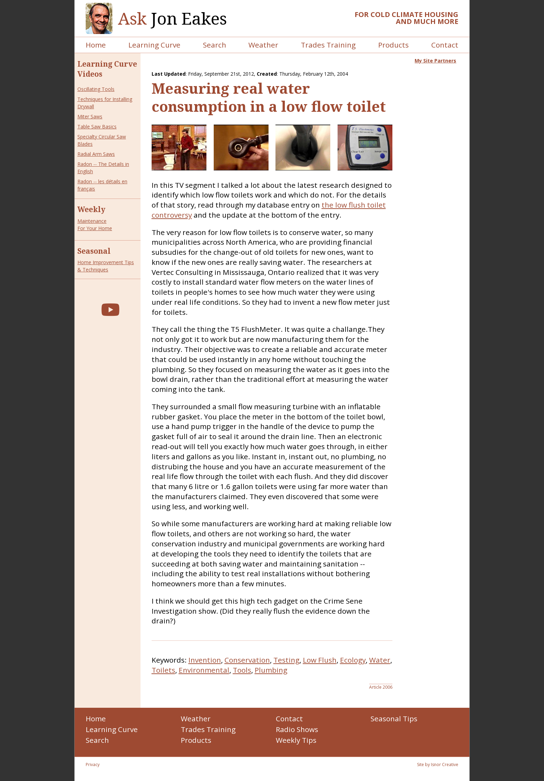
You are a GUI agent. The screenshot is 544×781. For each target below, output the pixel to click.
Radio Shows (297, 729)
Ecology (353, 660)
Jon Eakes (172, 19)
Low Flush (320, 660)
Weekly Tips (296, 740)
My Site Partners (435, 60)
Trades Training (328, 45)
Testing (286, 660)
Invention (204, 660)
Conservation (247, 660)
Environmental (204, 670)
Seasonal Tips (394, 718)
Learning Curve (154, 45)
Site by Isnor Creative (437, 764)
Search (214, 45)
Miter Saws (89, 116)
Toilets (163, 670)
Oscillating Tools (95, 89)
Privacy (93, 764)
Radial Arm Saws (96, 154)
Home (96, 45)
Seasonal (94, 251)
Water (379, 660)
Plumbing (271, 670)
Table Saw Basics (97, 126)
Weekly (91, 209)
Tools (242, 670)
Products (393, 45)
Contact (444, 45)
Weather (263, 45)
